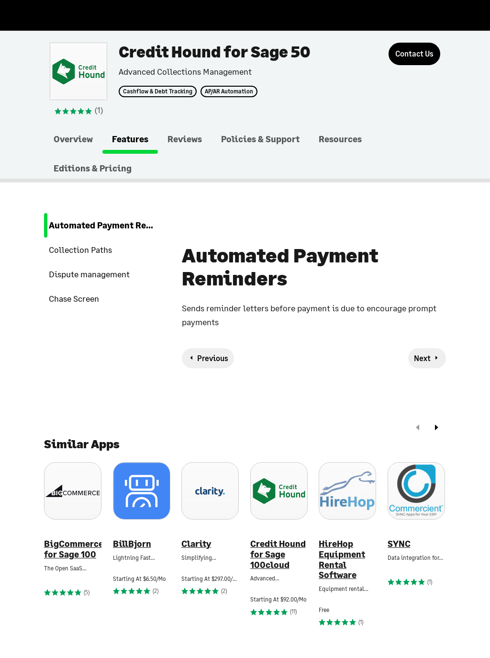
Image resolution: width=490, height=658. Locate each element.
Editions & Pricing (93, 168)
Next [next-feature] (422, 358)
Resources (340, 139)
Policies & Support (260, 139)
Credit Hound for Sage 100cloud (278, 554)
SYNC (399, 544)
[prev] (417, 428)
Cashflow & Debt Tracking (157, 91)
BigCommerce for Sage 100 (72, 549)
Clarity (196, 544)
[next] (436, 428)
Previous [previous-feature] (212, 358)
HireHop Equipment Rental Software (342, 559)
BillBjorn (132, 544)
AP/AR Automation (229, 91)
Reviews (184, 139)
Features (130, 139)
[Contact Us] (414, 54)
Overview (73, 139)
